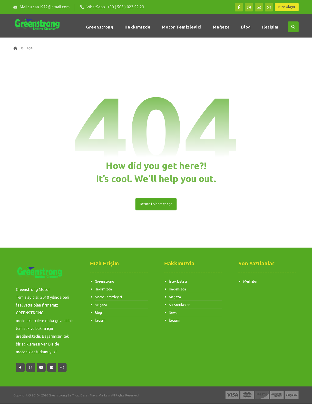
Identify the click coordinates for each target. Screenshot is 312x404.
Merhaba (250, 282)
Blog (98, 313)
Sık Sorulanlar (179, 305)
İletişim (100, 321)
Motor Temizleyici (108, 297)
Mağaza (101, 305)
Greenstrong (104, 282)
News (173, 313)
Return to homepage (156, 204)
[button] (239, 7)
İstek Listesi (178, 282)
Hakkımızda (103, 289)
